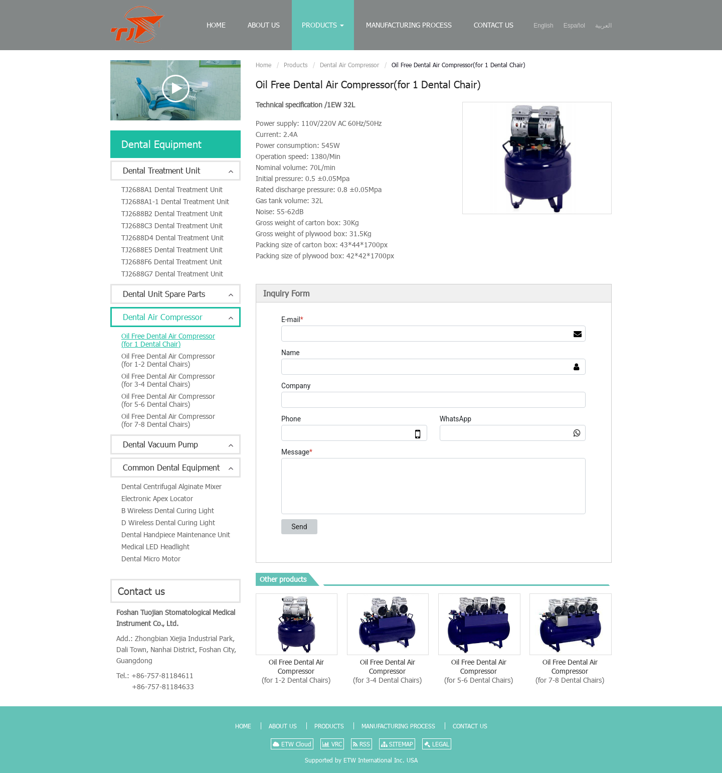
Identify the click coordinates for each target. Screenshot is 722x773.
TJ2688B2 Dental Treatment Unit (172, 213)
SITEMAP (397, 743)
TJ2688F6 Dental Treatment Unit (171, 261)
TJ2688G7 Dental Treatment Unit (172, 273)
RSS (361, 743)
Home (216, 25)
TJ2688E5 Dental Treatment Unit (172, 249)
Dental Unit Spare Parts (164, 293)
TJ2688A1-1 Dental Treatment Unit (175, 201)
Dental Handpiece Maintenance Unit (175, 534)
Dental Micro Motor (150, 558)
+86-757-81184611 (162, 675)
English (543, 25)
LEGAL (436, 743)
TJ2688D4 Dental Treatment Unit (172, 237)
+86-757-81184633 (163, 686)
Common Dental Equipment (171, 467)
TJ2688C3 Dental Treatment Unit (172, 225)
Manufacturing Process (409, 25)
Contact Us (493, 25)
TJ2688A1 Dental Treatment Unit (172, 189)
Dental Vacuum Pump (160, 444)
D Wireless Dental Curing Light (168, 522)
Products (295, 64)
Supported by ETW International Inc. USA (361, 759)
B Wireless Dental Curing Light (167, 510)
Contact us (141, 591)
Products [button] (323, 25)
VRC (332, 743)
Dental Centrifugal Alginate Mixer (171, 486)
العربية (603, 25)
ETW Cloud (292, 743)
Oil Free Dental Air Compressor (296, 671)
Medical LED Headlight (155, 546)
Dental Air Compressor (349, 64)
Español (574, 25)
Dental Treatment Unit (161, 170)
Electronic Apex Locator (157, 498)
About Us (264, 25)
